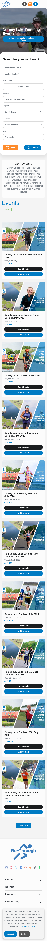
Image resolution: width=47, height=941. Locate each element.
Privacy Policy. (28, 926)
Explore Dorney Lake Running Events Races (23, 39)
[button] (23, 256)
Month (5, 131)
